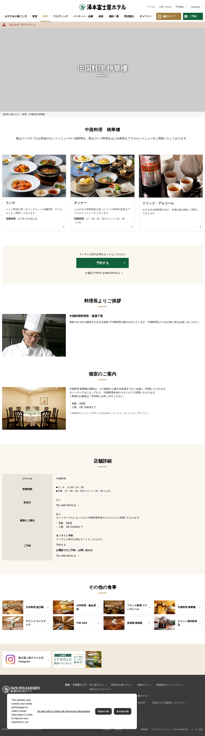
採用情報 (118, 729)
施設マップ (169, 16)
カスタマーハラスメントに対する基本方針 (169, 729)
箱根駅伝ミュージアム (168, 684)
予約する (102, 263)
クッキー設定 (197, 729)
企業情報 (107, 729)
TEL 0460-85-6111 (66, 505)
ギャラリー (146, 16)
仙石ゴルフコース (99, 689)
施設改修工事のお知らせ (22, 24)
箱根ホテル (143, 684)
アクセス (151, 7)
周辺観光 (129, 16)
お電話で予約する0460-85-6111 (102, 272)
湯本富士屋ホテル (120, 684)
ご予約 (193, 16)
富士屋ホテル (96, 684)
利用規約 (144, 729)
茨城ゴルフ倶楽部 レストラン (168, 702)
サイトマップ (131, 729)
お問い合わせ (165, 7)
